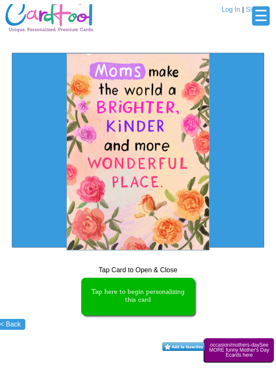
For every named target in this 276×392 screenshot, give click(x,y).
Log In (231, 9)
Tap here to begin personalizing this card (138, 296)
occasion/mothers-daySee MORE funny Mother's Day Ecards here (239, 350)
